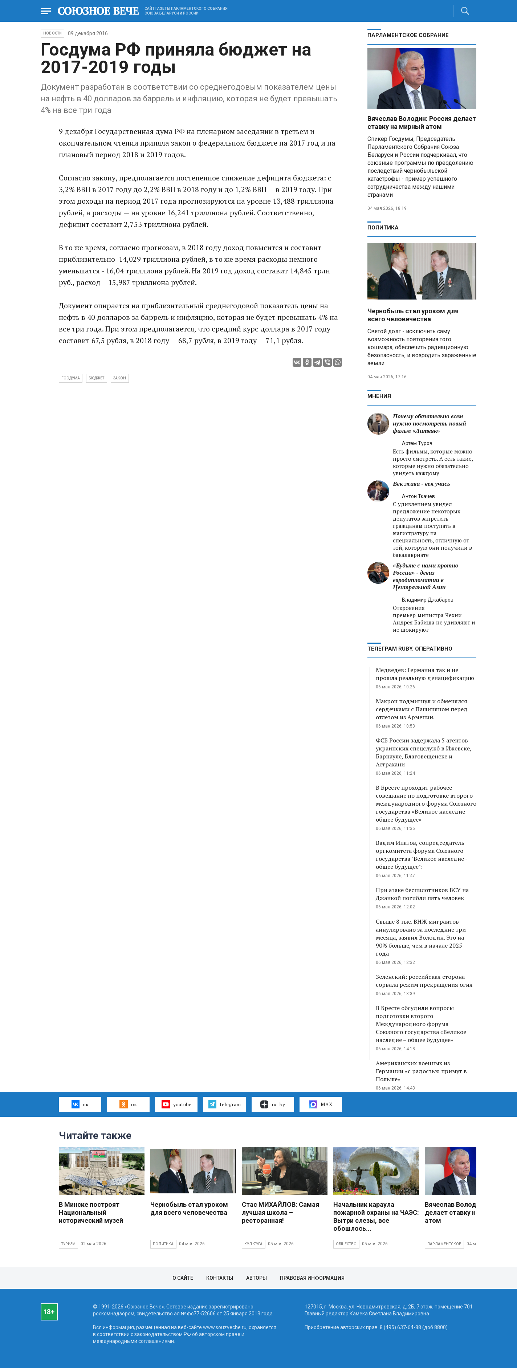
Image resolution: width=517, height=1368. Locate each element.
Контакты (219, 1278)
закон (119, 378)
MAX (320, 1104)
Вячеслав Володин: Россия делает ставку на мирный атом (421, 122)
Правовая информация (312, 1278)
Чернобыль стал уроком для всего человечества (413, 315)
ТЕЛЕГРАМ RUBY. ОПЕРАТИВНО (409, 649)
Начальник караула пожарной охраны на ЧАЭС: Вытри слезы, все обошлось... (376, 1216)
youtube (176, 1104)
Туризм (68, 1244)
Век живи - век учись (421, 483)
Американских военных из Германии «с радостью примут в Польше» (421, 1071)
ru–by (272, 1104)
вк (80, 1104)
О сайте (182, 1278)
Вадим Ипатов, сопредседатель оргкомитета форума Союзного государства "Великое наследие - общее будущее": (421, 855)
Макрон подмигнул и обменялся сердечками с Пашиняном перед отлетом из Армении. (422, 709)
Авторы (256, 1278)
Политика (383, 227)
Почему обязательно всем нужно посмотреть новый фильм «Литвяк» (429, 423)
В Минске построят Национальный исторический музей (91, 1212)
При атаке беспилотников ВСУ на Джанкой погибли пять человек (422, 894)
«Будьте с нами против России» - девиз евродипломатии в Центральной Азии (425, 576)
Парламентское (444, 1244)
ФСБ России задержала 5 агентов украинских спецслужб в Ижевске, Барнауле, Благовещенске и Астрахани (423, 752)
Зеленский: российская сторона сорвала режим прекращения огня (424, 981)
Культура (253, 1244)
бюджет (96, 378)
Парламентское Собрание (408, 35)
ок (128, 1104)
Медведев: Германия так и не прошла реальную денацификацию (425, 674)
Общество (346, 1244)
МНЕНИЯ (379, 396)
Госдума (70, 378)
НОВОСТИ (52, 33)
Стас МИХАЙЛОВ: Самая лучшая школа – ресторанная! (280, 1212)
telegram (224, 1104)
